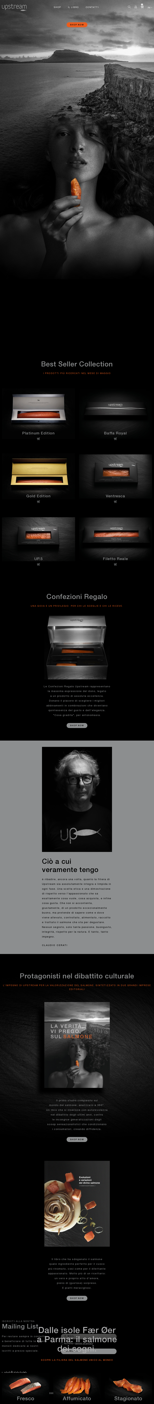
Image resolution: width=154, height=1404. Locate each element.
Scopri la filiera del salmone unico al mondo (77, 1360)
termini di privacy (84, 1346)
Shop (57, 8)
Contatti (92, 8)
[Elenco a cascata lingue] (148, 7)
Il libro (73, 8)
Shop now (77, 24)
